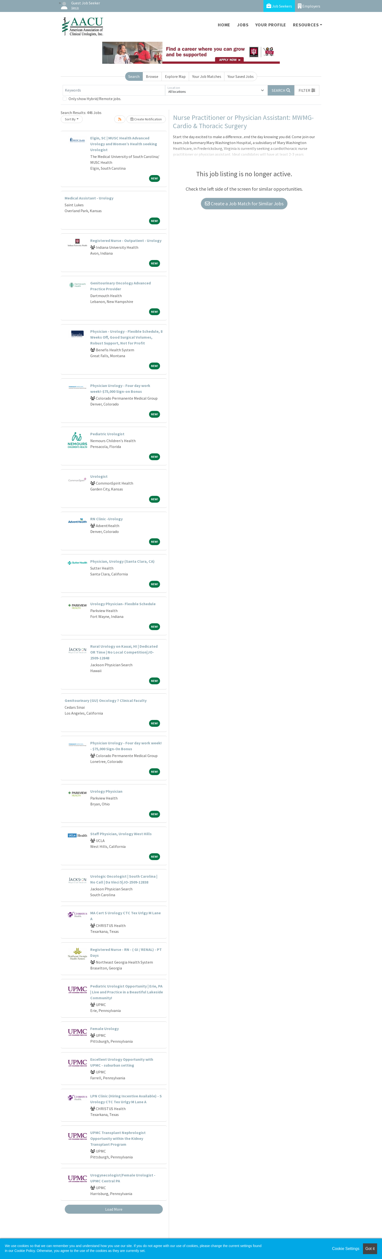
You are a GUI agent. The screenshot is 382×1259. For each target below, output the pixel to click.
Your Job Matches (206, 76)
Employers (309, 6)
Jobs (242, 25)
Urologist (99, 476)
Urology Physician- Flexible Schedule (123, 603)
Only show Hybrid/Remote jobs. (95, 98)
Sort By (70, 119)
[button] (306, 90)
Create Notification (146, 119)
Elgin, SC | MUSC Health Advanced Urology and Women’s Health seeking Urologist (123, 143)
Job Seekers (279, 6)
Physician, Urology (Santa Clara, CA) (122, 561)
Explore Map (175, 76)
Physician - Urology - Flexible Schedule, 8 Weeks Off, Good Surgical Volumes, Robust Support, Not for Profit (126, 337)
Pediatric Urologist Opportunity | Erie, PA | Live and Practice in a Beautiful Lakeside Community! (126, 992)
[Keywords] (114, 90)
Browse (152, 76)
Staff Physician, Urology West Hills (121, 833)
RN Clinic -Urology (106, 518)
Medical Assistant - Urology (89, 198)
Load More (113, 1209)
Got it (370, 1249)
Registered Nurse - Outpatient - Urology (125, 240)
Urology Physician (106, 791)
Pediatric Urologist (107, 433)
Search (134, 76)
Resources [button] (306, 25)
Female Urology (104, 1028)
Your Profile (270, 25)
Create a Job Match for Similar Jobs (244, 203)
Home (224, 25)
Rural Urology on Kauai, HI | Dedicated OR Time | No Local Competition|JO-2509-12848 (124, 652)
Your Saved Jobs (241, 76)
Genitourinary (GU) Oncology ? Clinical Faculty (106, 700)
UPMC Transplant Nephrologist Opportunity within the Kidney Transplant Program (118, 1138)
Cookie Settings (345, 1249)
